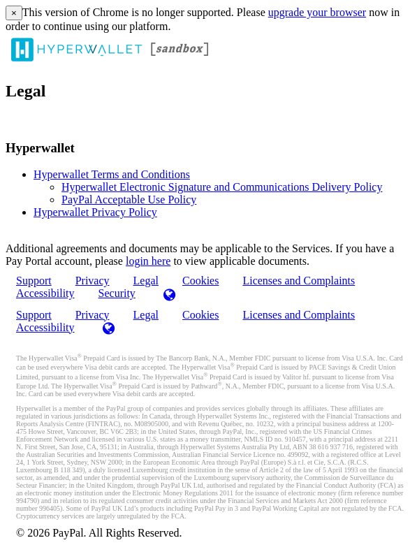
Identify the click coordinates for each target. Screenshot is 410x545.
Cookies (200, 280)
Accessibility (45, 293)
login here (148, 261)
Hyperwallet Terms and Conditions (112, 174)
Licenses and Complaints (298, 280)
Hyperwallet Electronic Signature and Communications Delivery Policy (221, 187)
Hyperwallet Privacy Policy (95, 212)
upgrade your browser (317, 12)
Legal (146, 315)
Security (117, 293)
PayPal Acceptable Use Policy (128, 199)
